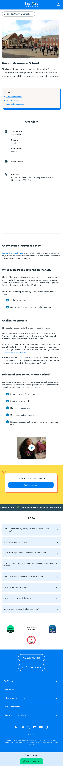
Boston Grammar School (12, 253)
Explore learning (31, 4)
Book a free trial (31, 761)
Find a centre (31, 667)
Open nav (4, 4)
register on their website (15, 352)
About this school (14, 96)
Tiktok (47, 727)
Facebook (16, 727)
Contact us (31, 657)
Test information (13, 100)
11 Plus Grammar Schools (18, 14)
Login (58, 4)
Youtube (41, 727)
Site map (31, 734)
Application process (15, 104)
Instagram (22, 727)
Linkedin (35, 727)
